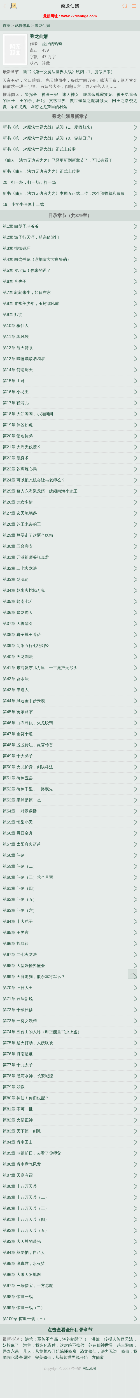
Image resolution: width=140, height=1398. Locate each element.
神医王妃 (50, 94)
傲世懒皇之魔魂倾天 (89, 100)
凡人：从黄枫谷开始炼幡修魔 (49, 1351)
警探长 (31, 94)
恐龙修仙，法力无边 (98, 1351)
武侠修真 (22, 25)
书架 (13, 6)
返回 (5, 6)
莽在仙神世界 (100, 1345)
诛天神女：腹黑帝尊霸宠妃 (87, 94)
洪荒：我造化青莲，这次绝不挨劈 (53, 1345)
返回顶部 (132, 974)
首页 (6, 25)
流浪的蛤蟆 (52, 43)
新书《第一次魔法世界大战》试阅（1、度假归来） (69, 72)
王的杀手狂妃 (32, 100)
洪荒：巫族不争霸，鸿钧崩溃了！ (56, 1339)
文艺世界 (57, 100)
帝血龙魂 (19, 106)
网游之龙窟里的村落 (49, 106)
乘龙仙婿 (70, 6)
